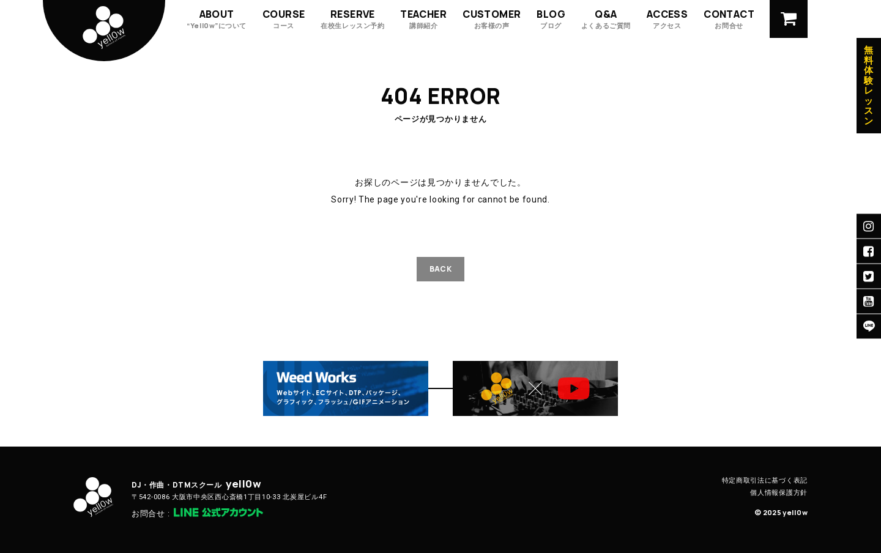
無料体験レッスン (869, 86)
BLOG (551, 18)
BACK (440, 269)
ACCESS (667, 18)
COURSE (283, 18)
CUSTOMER (492, 18)
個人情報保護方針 (779, 493)
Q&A (606, 18)
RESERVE (352, 18)
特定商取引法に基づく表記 (765, 480)
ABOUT (217, 18)
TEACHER (423, 18)
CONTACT (729, 18)
